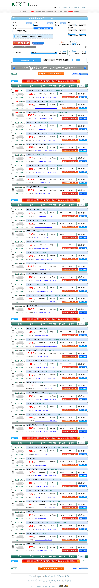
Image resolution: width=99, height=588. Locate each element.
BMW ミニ (31, 577)
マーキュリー (43, 579)
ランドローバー (40, 580)
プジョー (29, 581)
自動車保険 (70, 11)
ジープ (60, 579)
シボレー (62, 577)
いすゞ (49, 576)
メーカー (15, 22)
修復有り (40, 36)
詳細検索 (24, 46)
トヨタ (67, 575)
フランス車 (50, 575)
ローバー (45, 580)
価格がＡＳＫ (33, 36)
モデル (35, 22)
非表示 (17, 36)
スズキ (42, 576)
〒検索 (78, 60)
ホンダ (31, 576)
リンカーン (34, 579)
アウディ (44, 577)
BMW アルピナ (35, 577)
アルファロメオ (37, 581)
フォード (38, 579)
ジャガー (36, 580)
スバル (36, 576)
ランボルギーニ (56, 581)
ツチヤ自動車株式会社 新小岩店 (42, 183)
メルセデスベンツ (53, 576)
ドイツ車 (37, 575)
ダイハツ (45, 576)
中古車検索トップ (24, 11)
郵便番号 (65, 60)
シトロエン (69, 580)
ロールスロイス (64, 579)
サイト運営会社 (32, 586)
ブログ (50, 586)
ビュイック (30, 579)
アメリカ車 (41, 575)
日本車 (34, 575)
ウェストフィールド (59, 580)
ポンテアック (48, 579)
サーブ (49, 582)
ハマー (69, 577)
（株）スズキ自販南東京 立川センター (43, 118)
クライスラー (53, 579)
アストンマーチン (31, 580)
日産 (69, 575)
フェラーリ (42, 581)
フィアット (51, 581)
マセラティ (46, 581)
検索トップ (30, 575)
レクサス (63, 575)
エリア (56, 22)
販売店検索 (76, 11)
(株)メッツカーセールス (41, 454)
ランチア (60, 581)
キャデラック (58, 577)
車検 (57, 586)
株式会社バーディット (40, 465)
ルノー (33, 581)
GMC (66, 577)
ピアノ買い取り (45, 586)
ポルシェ (40, 577)
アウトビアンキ (65, 581)
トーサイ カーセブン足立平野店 (42, 193)
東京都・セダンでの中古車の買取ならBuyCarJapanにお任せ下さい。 (72, 7)
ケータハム (64, 580)
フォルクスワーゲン (49, 577)
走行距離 (70, 28)
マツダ (39, 576)
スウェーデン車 (59, 575)
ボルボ (70, 581)
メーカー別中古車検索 (51, 11)
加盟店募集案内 (39, 586)
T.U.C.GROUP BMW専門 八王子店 (43, 129)
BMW (68, 576)
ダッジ (57, 579)
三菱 (33, 576)
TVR (54, 580)
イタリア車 (54, 575)
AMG (58, 576)
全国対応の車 (24, 36)
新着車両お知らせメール (41, 11)
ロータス (49, 580)
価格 (69, 22)
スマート (65, 576)
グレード (15, 28)
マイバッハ (61, 576)
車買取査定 (32, 11)
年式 (69, 33)
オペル (54, 577)
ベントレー (69, 579)
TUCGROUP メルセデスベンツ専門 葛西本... (46, 97)
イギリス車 (45, 575)
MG (52, 580)
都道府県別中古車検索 (62, 11)
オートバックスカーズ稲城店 (41, 356)
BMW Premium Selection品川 (41, 237)
